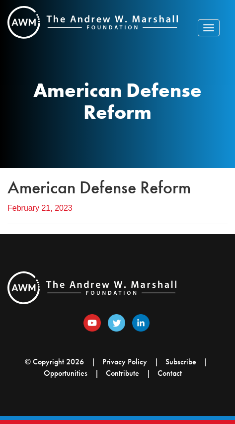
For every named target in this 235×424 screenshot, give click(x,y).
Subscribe (180, 361)
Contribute (122, 373)
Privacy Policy (124, 361)
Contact (169, 373)
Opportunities (65, 373)
